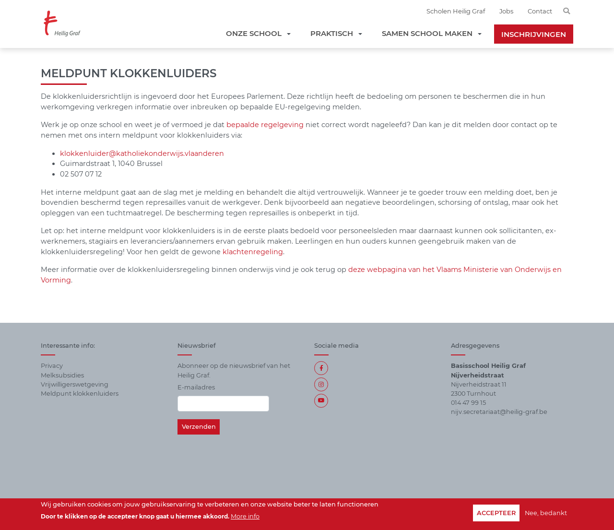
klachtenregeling (253, 251)
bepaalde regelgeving (265, 124)
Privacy (52, 365)
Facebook (321, 368)
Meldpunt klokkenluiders (79, 393)
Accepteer (496, 513)
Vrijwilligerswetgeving (74, 384)
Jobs (506, 11)
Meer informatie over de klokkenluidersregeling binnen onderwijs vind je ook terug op (194, 269)
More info (245, 516)
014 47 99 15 (468, 402)
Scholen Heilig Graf (455, 11)
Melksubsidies (62, 375)
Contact (540, 11)
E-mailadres (196, 387)
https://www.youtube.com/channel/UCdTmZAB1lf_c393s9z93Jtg (321, 401)
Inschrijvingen (533, 34)
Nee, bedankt (546, 513)
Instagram (321, 384)
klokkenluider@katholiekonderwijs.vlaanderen (142, 153)
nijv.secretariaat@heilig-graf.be (499, 411)
